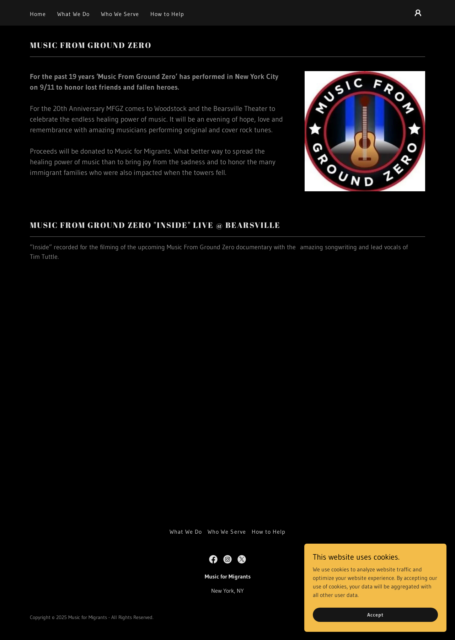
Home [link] (38, 13)
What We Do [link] (73, 13)
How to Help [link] (167, 13)
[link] (213, 559)
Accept (375, 614)
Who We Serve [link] (120, 13)
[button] (418, 13)
